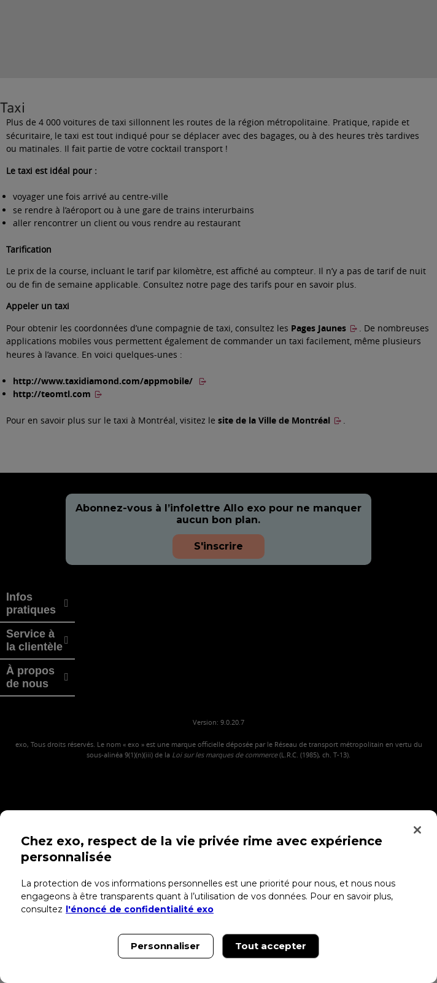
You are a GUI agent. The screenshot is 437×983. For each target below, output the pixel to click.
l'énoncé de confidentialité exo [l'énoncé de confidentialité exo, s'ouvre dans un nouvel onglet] (140, 909)
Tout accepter (271, 946)
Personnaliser (166, 946)
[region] (218, 896)
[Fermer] (417, 829)
